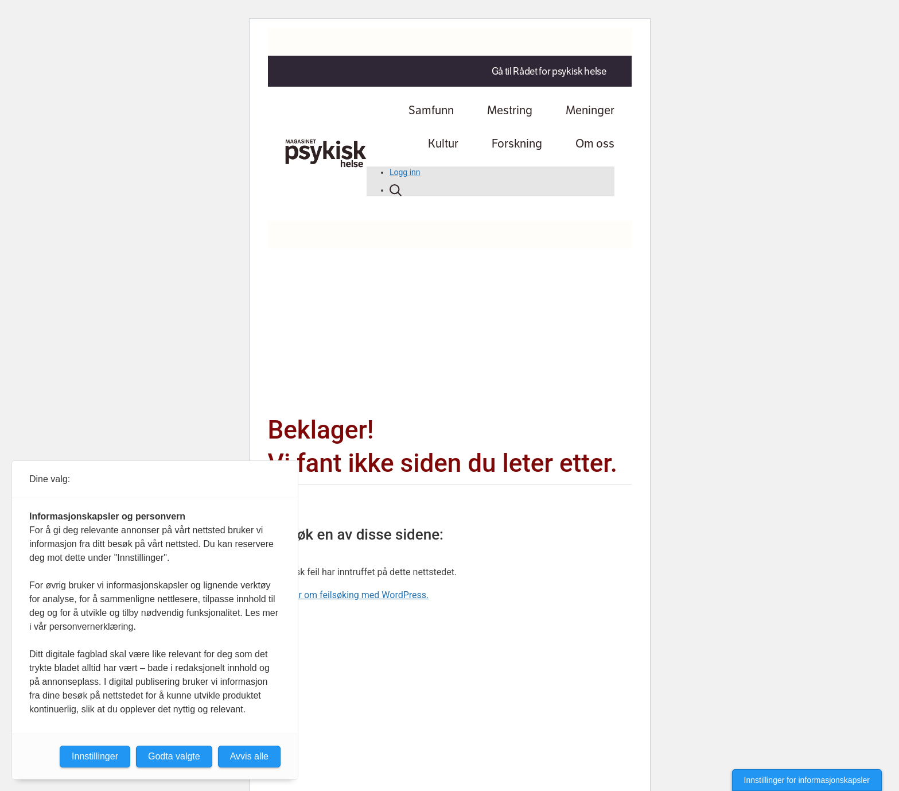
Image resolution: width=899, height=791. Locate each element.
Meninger (590, 110)
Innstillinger (95, 756)
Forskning (517, 143)
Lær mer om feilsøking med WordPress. (348, 595)
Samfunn (431, 110)
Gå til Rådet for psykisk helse (549, 71)
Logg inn (405, 172)
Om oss (594, 143)
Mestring (509, 110)
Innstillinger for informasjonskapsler (807, 780)
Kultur (443, 143)
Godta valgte (174, 756)
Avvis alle (249, 756)
